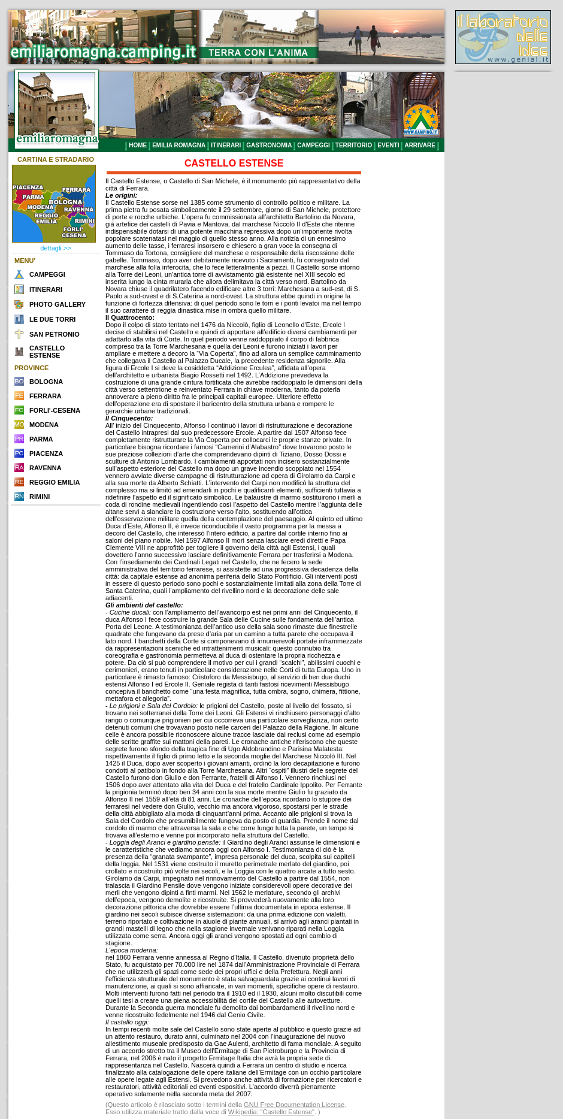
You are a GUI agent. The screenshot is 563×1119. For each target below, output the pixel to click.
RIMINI (39, 496)
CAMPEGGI (313, 145)
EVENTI (388, 145)
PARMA (41, 439)
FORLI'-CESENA (54, 410)
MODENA (44, 424)
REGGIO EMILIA (54, 482)
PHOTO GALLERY (57, 304)
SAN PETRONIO (54, 334)
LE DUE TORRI (52, 319)
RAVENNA (45, 467)
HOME (138, 145)
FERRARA (45, 396)
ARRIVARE (419, 145)
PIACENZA (46, 453)
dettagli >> (55, 248)
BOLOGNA (46, 381)
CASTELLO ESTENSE (47, 351)
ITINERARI (226, 145)
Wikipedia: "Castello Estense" (271, 1111)
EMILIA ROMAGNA (178, 145)
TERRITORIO (353, 145)
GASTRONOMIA (269, 145)
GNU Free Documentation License (294, 1104)
